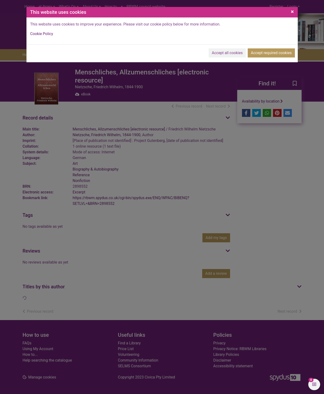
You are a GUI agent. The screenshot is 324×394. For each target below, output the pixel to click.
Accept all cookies (227, 53)
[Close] (292, 11)
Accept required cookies (271, 53)
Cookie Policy (41, 33)
